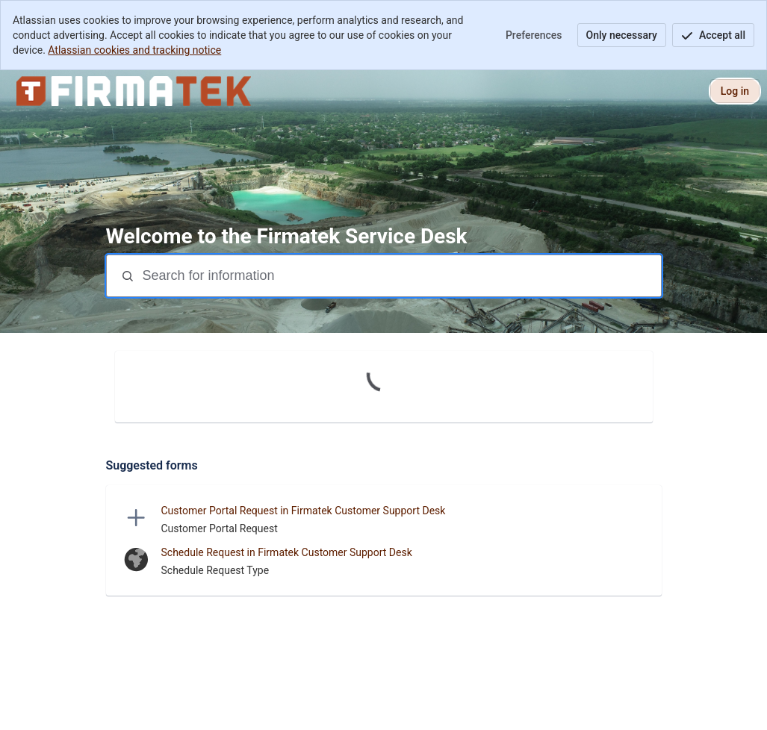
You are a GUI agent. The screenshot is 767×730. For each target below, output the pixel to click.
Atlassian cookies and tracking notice (134, 50)
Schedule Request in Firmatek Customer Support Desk (286, 552)
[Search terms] (400, 275)
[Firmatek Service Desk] (133, 91)
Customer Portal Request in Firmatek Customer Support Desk (303, 511)
